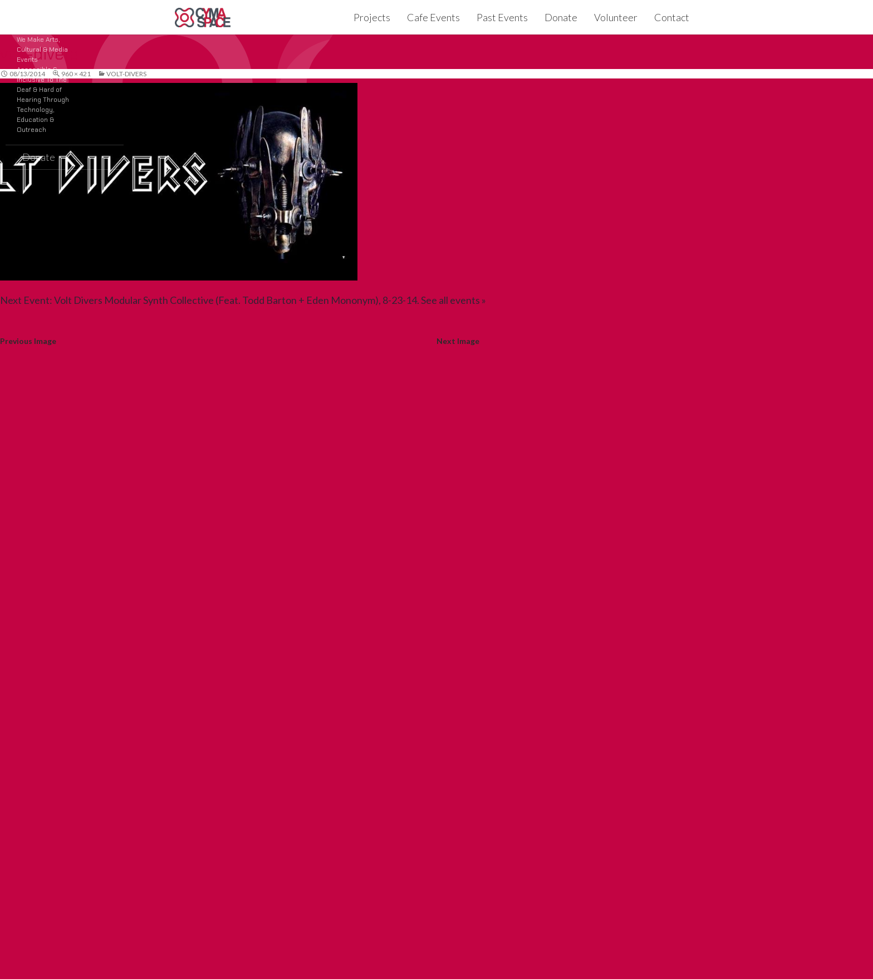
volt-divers (126, 74)
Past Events (502, 17)
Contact (671, 17)
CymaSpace (202, 17)
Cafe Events (433, 17)
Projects (372, 17)
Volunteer (615, 17)
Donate (561, 17)
